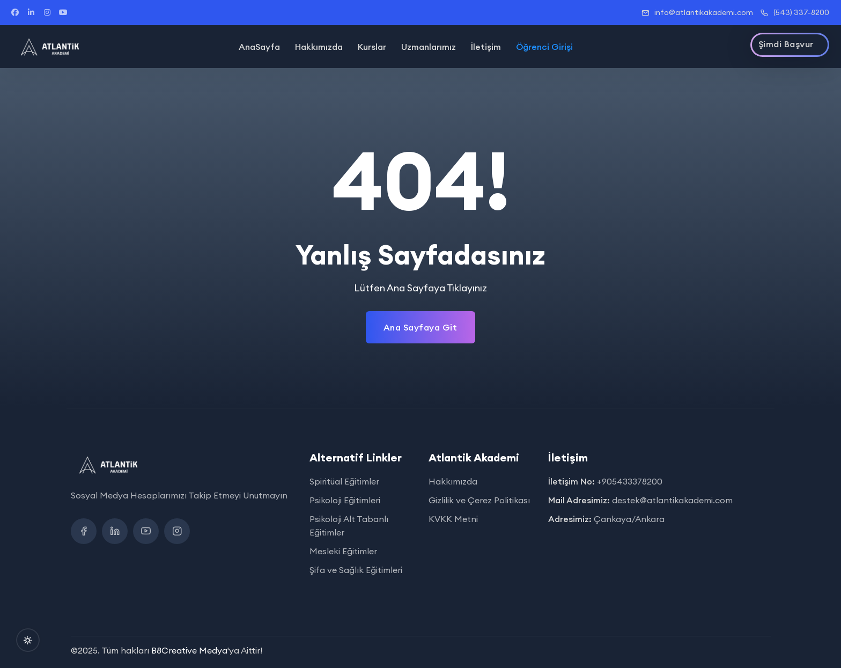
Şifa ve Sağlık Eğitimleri (355, 569)
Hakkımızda (319, 46)
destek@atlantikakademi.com (672, 500)
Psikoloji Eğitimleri (344, 500)
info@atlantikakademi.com (697, 12)
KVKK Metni (453, 518)
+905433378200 (629, 481)
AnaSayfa (259, 46)
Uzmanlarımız (428, 46)
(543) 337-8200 (795, 12)
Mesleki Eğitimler (343, 551)
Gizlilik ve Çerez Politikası (479, 500)
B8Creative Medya (189, 650)
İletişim (486, 46)
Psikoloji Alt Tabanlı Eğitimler (348, 525)
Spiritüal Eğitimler (344, 481)
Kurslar (372, 46)
